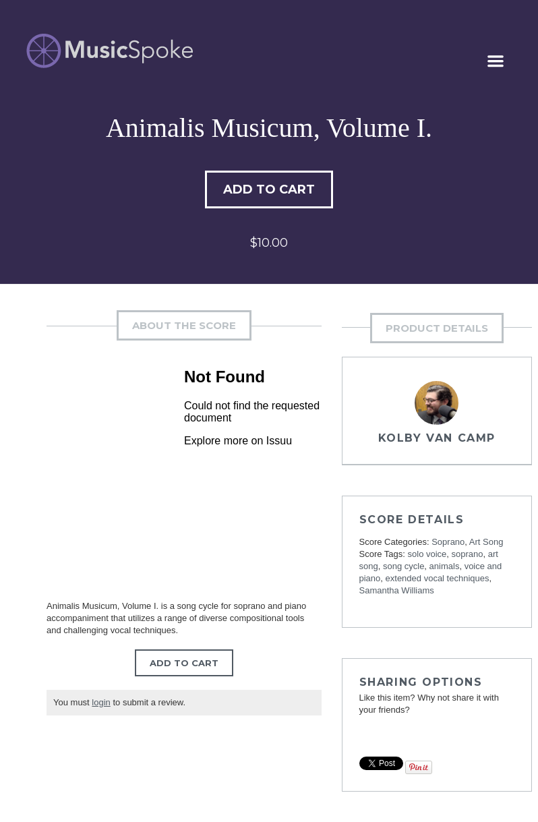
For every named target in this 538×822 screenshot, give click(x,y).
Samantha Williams (396, 590)
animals (444, 566)
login (101, 702)
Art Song (486, 542)
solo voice (427, 554)
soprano (467, 554)
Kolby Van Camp (437, 438)
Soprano (448, 542)
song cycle (403, 566)
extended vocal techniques (437, 578)
